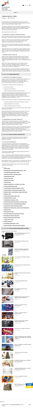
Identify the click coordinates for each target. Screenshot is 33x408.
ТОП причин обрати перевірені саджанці (22, 256)
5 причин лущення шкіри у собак (10, 186)
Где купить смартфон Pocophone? (21, 376)
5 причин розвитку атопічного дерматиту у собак (14, 188)
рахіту (10, 231)
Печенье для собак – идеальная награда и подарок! (14, 225)
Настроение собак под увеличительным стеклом (14, 213)
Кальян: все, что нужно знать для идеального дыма (21, 305)
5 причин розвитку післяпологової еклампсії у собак (14, 190)
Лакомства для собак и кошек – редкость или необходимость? (16, 207)
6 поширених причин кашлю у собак (11, 223)
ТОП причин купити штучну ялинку (21, 352)
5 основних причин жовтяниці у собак (11, 172)
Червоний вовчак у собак (9, 176)
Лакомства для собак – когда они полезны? (12, 174)
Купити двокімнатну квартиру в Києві (21, 241)
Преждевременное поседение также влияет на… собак (15, 170)
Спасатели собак (7, 182)
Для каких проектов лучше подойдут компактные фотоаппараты (21, 321)
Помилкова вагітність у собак (10, 197)
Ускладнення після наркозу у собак (11, 199)
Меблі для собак (7, 209)
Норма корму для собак (8, 211)
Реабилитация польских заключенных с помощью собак (15, 201)
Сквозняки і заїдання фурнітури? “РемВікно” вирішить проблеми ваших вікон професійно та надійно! (23, 337)
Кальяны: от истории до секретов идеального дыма (21, 313)
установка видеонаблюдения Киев (21, 280)
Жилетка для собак (8, 221)
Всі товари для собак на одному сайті (11, 215)
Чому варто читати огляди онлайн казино (22, 328)
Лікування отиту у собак (9, 180)
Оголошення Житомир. (15, 404)
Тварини (4, 18)
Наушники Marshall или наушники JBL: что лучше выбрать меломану (22, 234)
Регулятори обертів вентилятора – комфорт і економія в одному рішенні (23, 369)
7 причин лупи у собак (8, 178)
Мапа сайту (2, 401)
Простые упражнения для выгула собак (12, 217)
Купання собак (7, 168)
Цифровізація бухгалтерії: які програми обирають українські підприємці (22, 297)
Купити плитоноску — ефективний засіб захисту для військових (22, 385)
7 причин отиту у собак (8, 219)
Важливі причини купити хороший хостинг (22, 264)
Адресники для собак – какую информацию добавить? (15, 203)
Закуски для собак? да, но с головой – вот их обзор (14, 184)
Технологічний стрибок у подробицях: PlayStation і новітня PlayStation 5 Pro (22, 249)
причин (6, 231)
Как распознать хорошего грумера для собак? (13, 205)
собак (12, 231)
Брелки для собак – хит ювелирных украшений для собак (15, 192)
